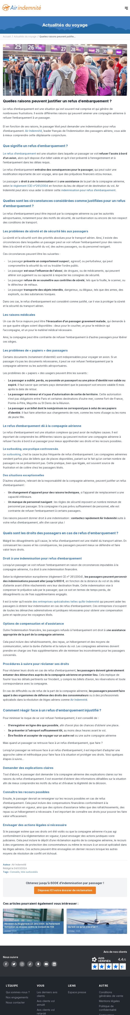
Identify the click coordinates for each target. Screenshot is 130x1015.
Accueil (7, 36)
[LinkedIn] (54, 964)
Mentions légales (109, 1001)
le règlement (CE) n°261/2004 (29, 185)
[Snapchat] (38, 964)
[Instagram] (22, 964)
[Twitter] (14, 964)
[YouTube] (46, 964)
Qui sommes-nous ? (18, 992)
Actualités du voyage (25, 36)
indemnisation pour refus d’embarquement (88, 190)
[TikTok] (30, 964)
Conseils (15, 872)
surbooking (14, 454)
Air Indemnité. (79, 699)
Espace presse (77, 992)
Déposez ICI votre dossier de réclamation (65, 890)
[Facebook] (6, 964)
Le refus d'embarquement (19, 153)
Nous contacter (15, 1002)
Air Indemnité (33, 130)
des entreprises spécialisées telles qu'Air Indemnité (66, 601)
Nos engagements (17, 997)
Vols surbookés (29, 872)
